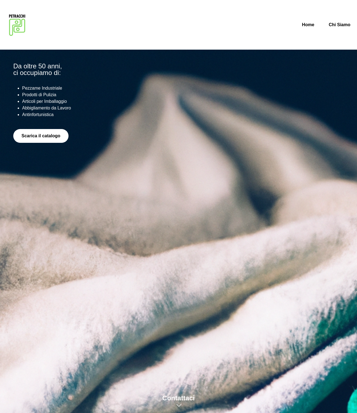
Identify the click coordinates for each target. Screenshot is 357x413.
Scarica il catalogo (41, 135)
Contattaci (178, 398)
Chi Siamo (339, 24)
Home (308, 24)
